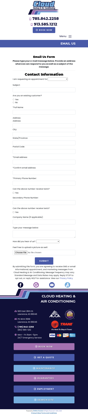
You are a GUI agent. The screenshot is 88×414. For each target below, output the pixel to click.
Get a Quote (44, 357)
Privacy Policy (66, 278)
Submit (44, 260)
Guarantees (44, 378)
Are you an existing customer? (27, 95)
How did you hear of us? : (24, 241)
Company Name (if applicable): (28, 217)
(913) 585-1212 (24, 329)
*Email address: (20, 157)
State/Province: (20, 138)
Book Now (44, 30)
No (16, 102)
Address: (17, 120)
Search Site (44, 399)
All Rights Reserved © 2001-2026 (52, 411)
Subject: (16, 85)
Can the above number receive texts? (31, 188)
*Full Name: (18, 107)
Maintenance (44, 368)
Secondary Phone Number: (26, 197)
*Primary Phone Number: (25, 178)
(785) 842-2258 (26, 326)
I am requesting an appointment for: (30, 79)
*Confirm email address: (24, 167)
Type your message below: (26, 227)
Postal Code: (19, 146)
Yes (16, 99)
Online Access (38, 411)
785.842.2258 (45, 18)
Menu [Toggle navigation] (65, 36)
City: (15, 129)
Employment (44, 388)
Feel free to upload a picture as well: (30, 247)
